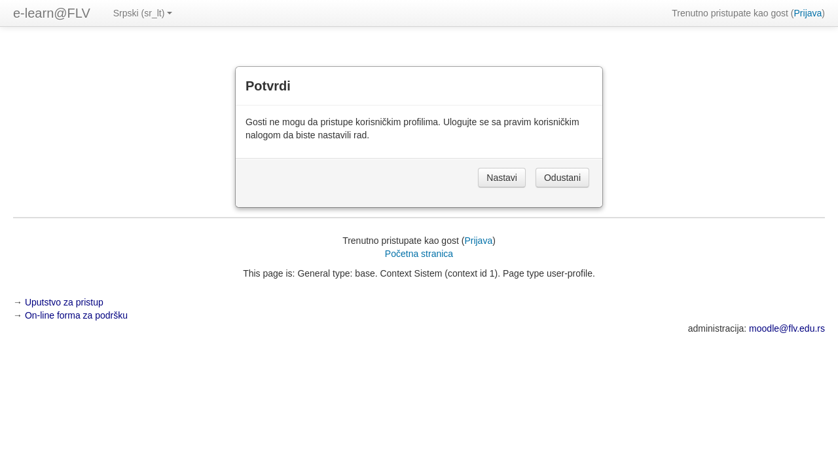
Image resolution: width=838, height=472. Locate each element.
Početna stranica (419, 253)
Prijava (808, 13)
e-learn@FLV (51, 13)
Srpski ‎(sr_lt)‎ (143, 13)
